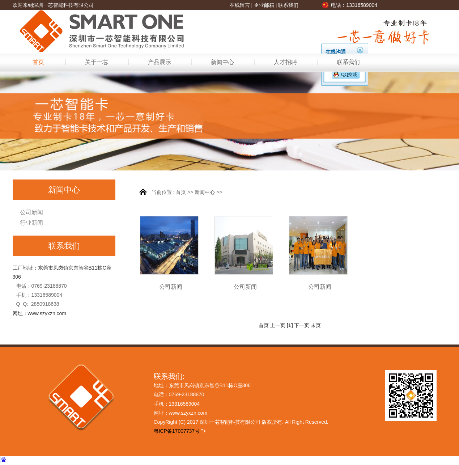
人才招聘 (285, 62)
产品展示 (159, 62)
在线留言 (240, 5)
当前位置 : (164, 192)
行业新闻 (31, 223)
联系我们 (288, 5)
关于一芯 (96, 62)
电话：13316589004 (354, 5)
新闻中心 (222, 62)
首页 (38, 62)
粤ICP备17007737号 (177, 431)
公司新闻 (31, 212)
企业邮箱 (264, 5)
